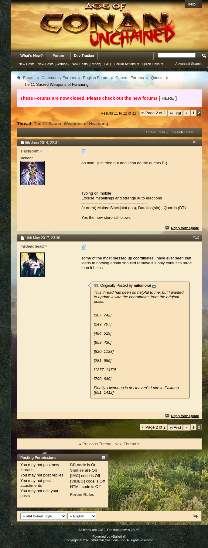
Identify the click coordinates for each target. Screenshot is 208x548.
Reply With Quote (182, 228)
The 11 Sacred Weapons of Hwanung (71, 123)
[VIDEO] (77, 481)
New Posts (27, 64)
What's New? (31, 56)
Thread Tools (155, 132)
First (175, 113)
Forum (58, 56)
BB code (78, 465)
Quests (157, 77)
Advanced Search (188, 63)
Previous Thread (96, 444)
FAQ (107, 64)
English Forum (95, 77)
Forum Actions (125, 64)
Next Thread (125, 444)
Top (195, 515)
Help (192, 4)
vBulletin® (118, 536)
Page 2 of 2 (155, 113)
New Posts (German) (53, 64)
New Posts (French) (86, 64)
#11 (196, 142)
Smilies (77, 470)
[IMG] (75, 475)
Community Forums (59, 77)
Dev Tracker (84, 56)
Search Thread (183, 132)
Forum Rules (82, 494)
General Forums (129, 77)
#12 (196, 237)
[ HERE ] (168, 98)
